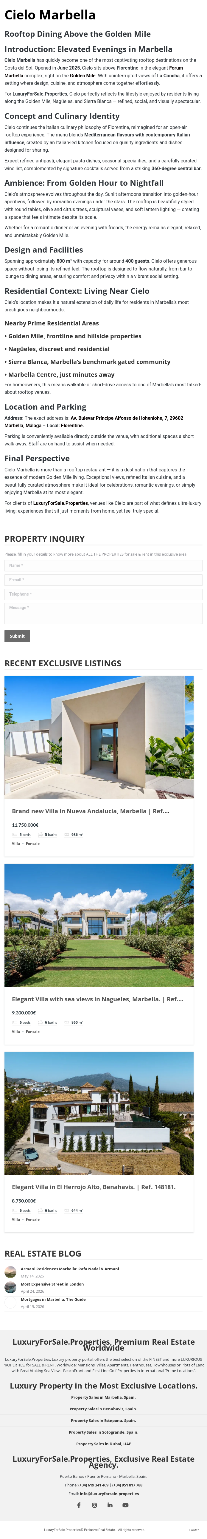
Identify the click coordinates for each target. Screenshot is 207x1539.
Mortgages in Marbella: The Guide (53, 1299)
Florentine (72, 425)
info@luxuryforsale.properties (109, 1493)
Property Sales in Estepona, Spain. (103, 1420)
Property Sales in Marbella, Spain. (103, 1397)
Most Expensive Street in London (52, 1284)
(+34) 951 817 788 (127, 1485)
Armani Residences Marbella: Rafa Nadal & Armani (70, 1269)
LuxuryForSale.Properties (60, 503)
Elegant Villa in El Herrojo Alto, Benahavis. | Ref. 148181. (94, 1187)
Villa (16, 843)
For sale (33, 843)
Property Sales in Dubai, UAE (103, 1443)
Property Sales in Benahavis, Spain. (103, 1409)
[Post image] (10, 1272)
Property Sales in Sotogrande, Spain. (103, 1432)
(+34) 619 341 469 (93, 1485)
